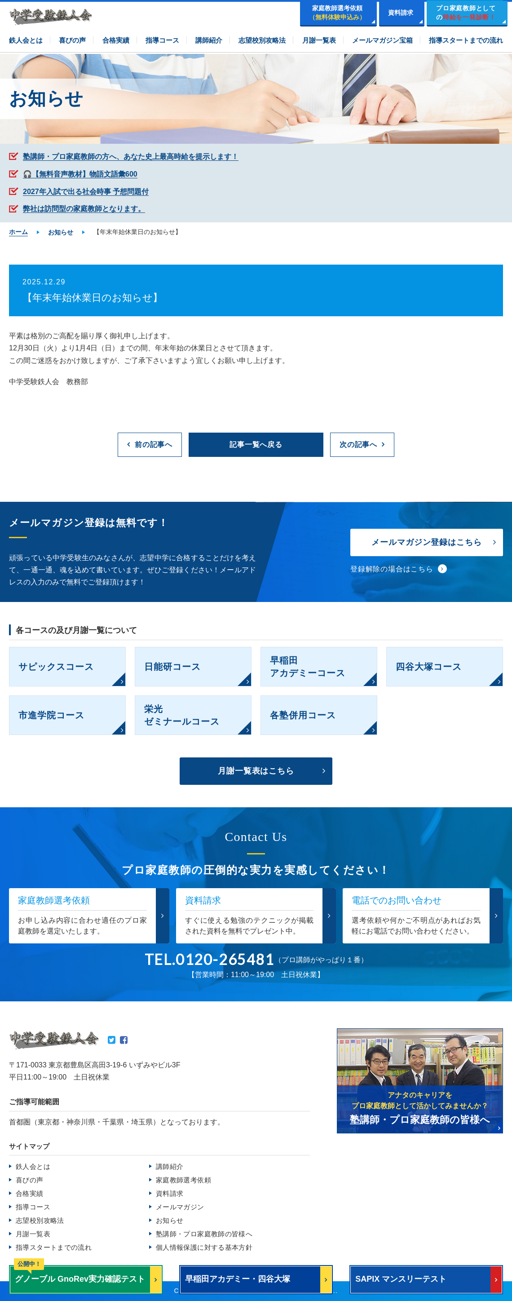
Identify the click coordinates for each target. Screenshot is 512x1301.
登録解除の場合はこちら (391, 569)
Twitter (111, 1040)
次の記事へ (358, 444)
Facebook (124, 1040)
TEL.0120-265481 (209, 959)
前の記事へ (153, 444)
